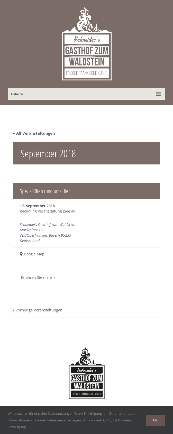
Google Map (34, 254)
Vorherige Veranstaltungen (38, 309)
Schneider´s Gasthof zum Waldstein (47, 224)
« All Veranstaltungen (34, 133)
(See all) (69, 211)
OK (155, 420)
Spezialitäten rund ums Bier (45, 191)
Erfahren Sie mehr (36, 277)
